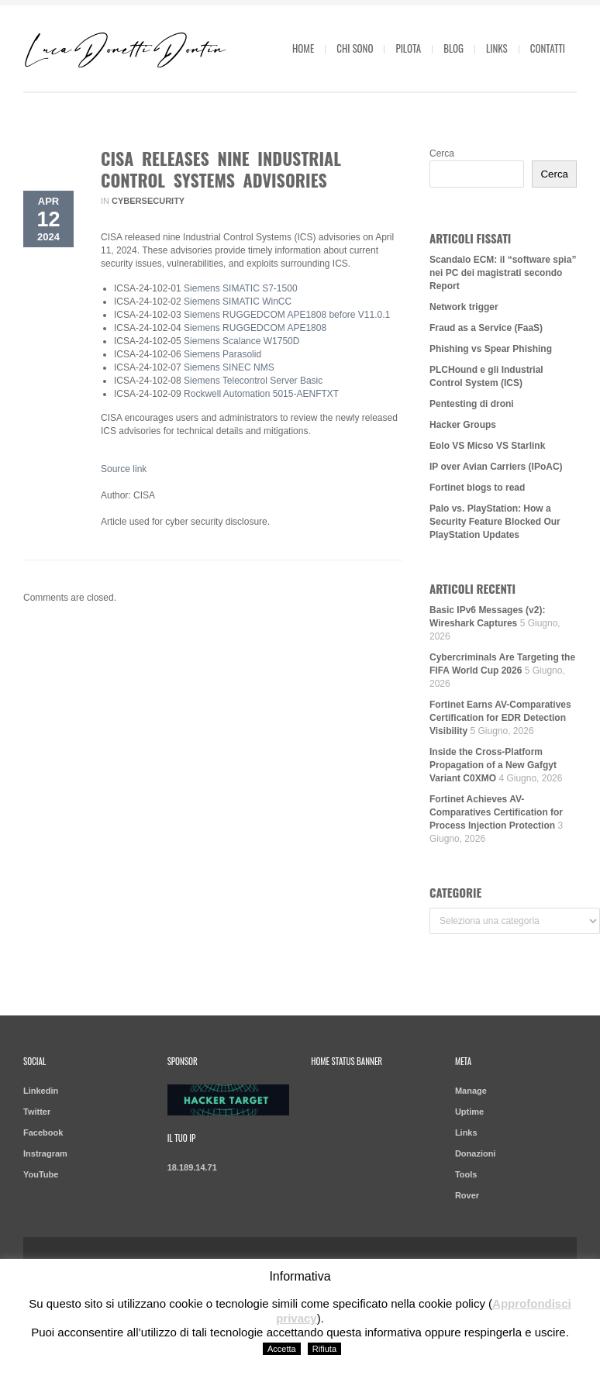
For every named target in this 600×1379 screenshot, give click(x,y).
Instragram (45, 1153)
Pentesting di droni (471, 403)
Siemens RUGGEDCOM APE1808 (255, 327)
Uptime (469, 1111)
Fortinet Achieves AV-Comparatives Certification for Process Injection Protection (496, 812)
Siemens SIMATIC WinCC (237, 301)
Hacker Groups (462, 424)
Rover (467, 1195)
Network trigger (463, 307)
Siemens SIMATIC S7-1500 (241, 288)
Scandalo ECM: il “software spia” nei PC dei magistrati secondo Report (502, 272)
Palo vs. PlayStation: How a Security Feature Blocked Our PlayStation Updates (494, 521)
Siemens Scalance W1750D (241, 341)
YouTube (40, 1174)
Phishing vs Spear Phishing (490, 348)
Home (303, 48)
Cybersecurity (148, 200)
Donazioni (475, 1153)
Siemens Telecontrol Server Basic (255, 380)
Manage (471, 1090)
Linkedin (40, 1090)
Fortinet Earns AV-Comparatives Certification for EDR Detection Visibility (500, 717)
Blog (453, 48)
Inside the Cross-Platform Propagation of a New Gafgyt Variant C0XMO (493, 765)
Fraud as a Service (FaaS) (486, 327)
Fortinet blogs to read (477, 487)
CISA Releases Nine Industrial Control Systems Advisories (221, 169)
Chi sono (354, 48)
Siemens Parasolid (222, 354)
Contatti (547, 48)
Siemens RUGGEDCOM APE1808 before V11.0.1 (287, 314)
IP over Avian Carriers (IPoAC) (496, 466)
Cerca (441, 153)
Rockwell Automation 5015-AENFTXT (261, 393)
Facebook (43, 1132)
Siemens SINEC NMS (229, 367)
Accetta (281, 1348)
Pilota (408, 48)
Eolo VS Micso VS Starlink (487, 445)
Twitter (36, 1111)
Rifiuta (324, 1348)
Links (497, 48)
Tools (466, 1174)
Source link (124, 469)
